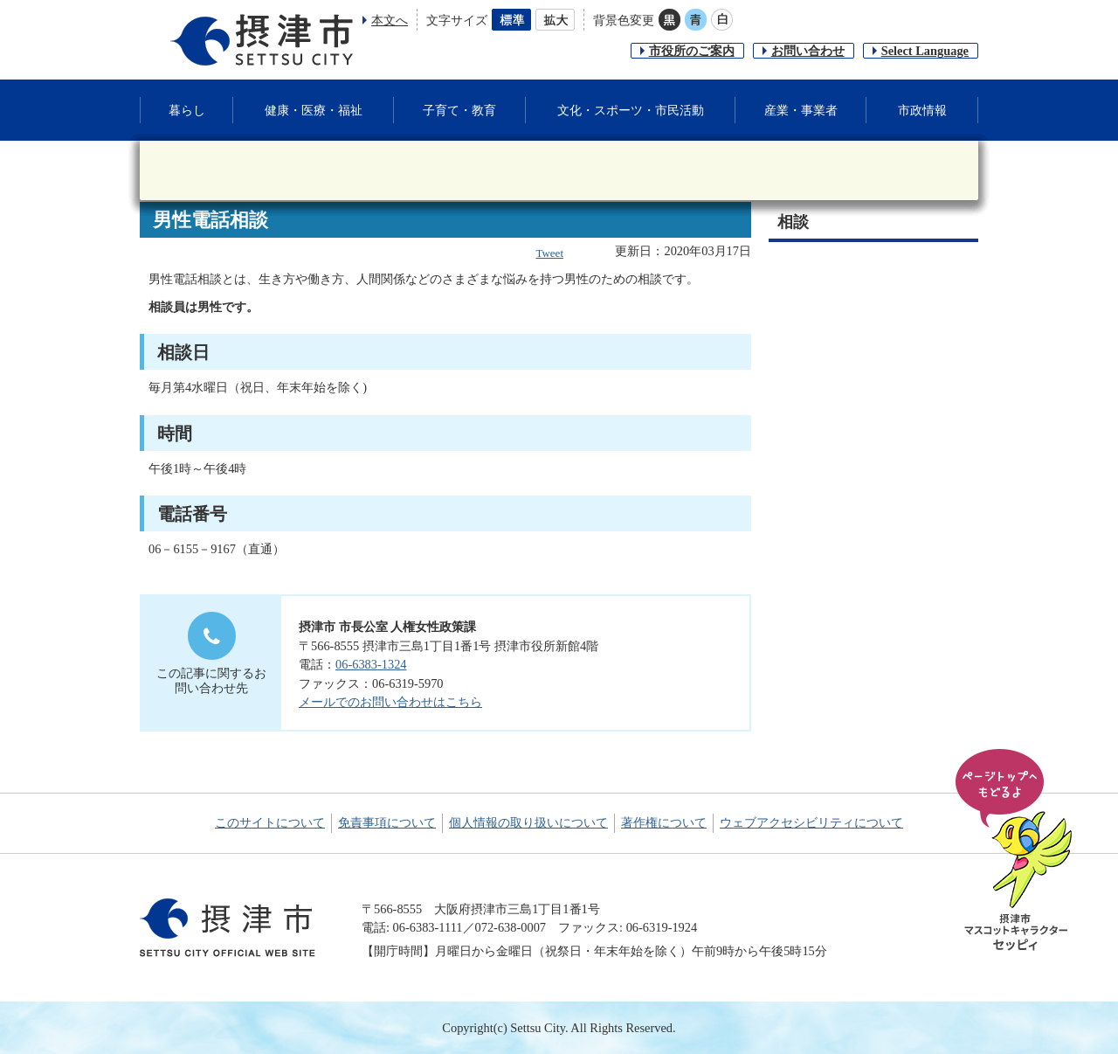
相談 (793, 222)
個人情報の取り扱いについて (528, 822)
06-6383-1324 (371, 664)
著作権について (664, 822)
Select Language (925, 51)
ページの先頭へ (1017, 851)
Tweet (549, 253)
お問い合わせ (808, 51)
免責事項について (387, 822)
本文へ (389, 20)
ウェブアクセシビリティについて (811, 822)
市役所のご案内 (692, 51)
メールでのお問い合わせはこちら (390, 702)
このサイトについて (270, 822)
